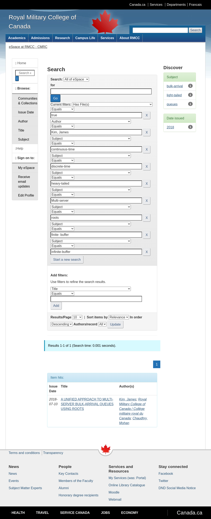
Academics (17, 38)
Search (195, 30)
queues (172, 104)
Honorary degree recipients (78, 495)
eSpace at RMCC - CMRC (28, 47)
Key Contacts (68, 473)
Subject (23, 139)
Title (21, 130)
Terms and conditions (24, 453)
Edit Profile (26, 195)
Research (62, 38)
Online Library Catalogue (127, 485)
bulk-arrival (175, 86)
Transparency (53, 453)
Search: (56, 79)
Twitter (163, 481)
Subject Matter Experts (25, 488)
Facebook (166, 473)
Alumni (64, 488)
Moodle (114, 492)
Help (19, 148)
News (13, 473)
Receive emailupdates (24, 181)
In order (136, 317)
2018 (170, 127)
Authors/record (85, 324)
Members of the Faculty (76, 481)
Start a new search (67, 259)
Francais (195, 4)
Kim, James (127, 399)
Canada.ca (137, 4)
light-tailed (174, 95)
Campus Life (85, 38)
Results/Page (60, 317)
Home (20, 63)
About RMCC (130, 38)
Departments (176, 4)
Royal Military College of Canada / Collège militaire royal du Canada (133, 409)
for (52, 85)
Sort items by (97, 317)
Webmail (115, 499)
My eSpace (26, 168)
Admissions (40, 38)
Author (23, 121)
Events (14, 481)
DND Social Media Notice (177, 488)
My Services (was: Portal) (127, 478)
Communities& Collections (27, 101)
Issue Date (26, 112)
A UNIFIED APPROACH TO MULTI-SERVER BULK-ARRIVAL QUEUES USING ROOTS (87, 404)
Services (156, 4)
